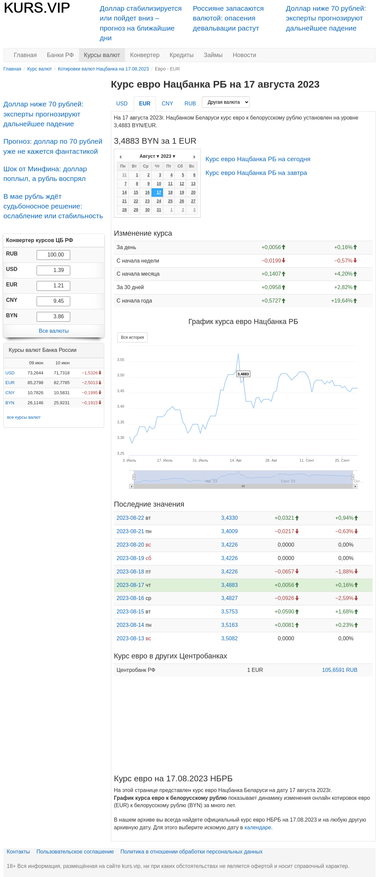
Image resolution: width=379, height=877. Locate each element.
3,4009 (229, 531)
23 (147, 201)
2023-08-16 (130, 598)
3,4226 (229, 545)
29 (136, 209)
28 (124, 209)
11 (170, 183)
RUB (190, 103)
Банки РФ (60, 55)
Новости (244, 55)
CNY (9, 392)
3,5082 (229, 638)
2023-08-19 (130, 558)
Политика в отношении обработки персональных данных (191, 852)
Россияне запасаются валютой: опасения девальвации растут (228, 18)
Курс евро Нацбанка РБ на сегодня (257, 159)
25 (170, 201)
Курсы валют (102, 55)
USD (9, 372)
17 (159, 192)
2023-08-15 (130, 611)
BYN (9, 402)
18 (170, 192)
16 (147, 192)
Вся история (132, 337)
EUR (9, 382)
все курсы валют (24, 417)
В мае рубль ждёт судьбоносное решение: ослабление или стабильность (53, 206)
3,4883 (229, 585)
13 (193, 183)
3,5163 (229, 625)
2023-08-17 (130, 585)
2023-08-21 (130, 531)
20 (193, 192)
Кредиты (182, 55)
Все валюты (54, 331)
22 (136, 201)
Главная (25, 55)
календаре (258, 827)
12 (181, 183)
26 (181, 201)
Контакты (18, 852)
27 (193, 201)
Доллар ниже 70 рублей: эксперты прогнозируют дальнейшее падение (326, 18)
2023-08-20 (130, 545)
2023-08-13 (130, 638)
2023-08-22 (130, 518)
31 (124, 175)
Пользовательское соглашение (75, 852)
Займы (213, 55)
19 (181, 192)
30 (147, 209)
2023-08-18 (130, 571)
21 (124, 201)
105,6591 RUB (339, 670)
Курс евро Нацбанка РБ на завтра (256, 172)
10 (159, 183)
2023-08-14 (130, 625)
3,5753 (229, 611)
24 (159, 201)
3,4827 (229, 598)
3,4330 (229, 518)
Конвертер (145, 55)
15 (136, 192)
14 (124, 192)
